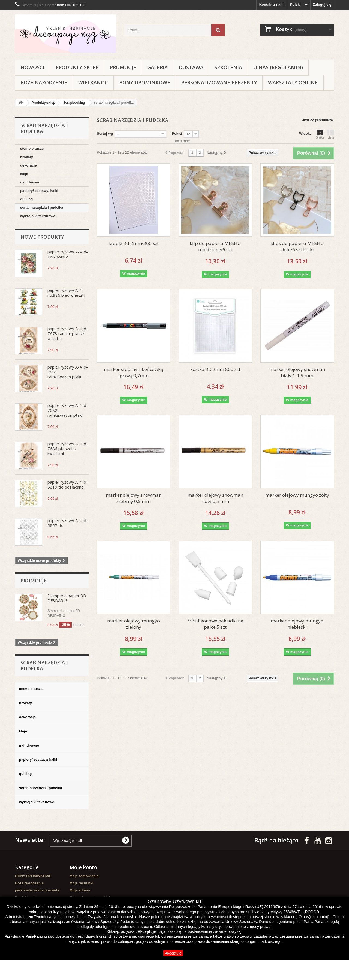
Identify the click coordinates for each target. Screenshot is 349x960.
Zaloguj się (322, 4)
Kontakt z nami (271, 4)
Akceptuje (173, 953)
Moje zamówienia (84, 876)
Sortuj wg (105, 133)
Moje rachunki (81, 883)
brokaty (26, 157)
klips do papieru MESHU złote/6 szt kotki (297, 246)
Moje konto (83, 867)
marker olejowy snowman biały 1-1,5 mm (297, 372)
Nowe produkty (42, 237)
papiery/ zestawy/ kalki (39, 191)
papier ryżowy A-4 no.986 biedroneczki (66, 292)
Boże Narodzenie (43, 82)
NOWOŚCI (32, 67)
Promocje (123, 67)
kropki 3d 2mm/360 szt (134, 243)
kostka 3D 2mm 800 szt (215, 369)
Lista (330, 134)
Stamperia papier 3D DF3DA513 (66, 598)
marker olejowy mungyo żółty (297, 495)
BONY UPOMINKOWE (144, 82)
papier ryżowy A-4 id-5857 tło (67, 523)
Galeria (157, 67)
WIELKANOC (93, 82)
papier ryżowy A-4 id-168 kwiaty (67, 254)
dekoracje (28, 165)
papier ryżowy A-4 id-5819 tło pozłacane (67, 484)
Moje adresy (80, 890)
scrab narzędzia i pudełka (41, 208)
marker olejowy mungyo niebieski (297, 624)
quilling (26, 199)
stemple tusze (32, 148)
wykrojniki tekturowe (37, 216)
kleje (24, 174)
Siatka (320, 134)
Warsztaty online (293, 82)
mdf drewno (30, 182)
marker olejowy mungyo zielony (133, 624)
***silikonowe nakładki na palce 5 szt (215, 624)
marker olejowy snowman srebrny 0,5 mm (133, 498)
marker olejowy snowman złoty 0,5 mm (215, 498)
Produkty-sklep (77, 67)
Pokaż (177, 133)
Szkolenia (228, 67)
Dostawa (191, 67)
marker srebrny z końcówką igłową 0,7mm (133, 372)
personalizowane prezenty (219, 82)
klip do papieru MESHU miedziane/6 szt (215, 246)
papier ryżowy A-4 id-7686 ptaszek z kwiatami (67, 448)
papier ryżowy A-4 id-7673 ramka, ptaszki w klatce (67, 333)
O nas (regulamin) (278, 67)
